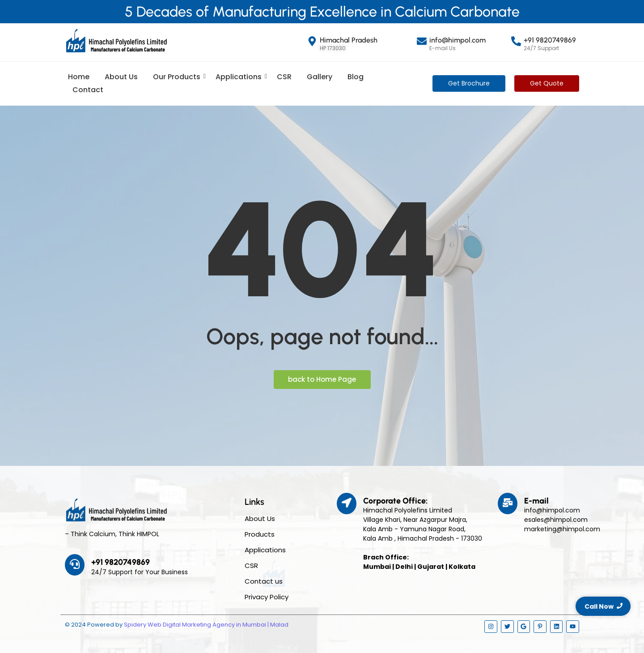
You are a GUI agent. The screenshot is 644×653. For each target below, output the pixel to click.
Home (78, 77)
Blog (355, 77)
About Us (121, 77)
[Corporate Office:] (346, 503)
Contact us (264, 581)
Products (260, 534)
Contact (87, 90)
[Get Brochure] (468, 83)
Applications (240, 77)
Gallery (319, 77)
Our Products (178, 77)
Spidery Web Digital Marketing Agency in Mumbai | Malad (206, 624)
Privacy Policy (266, 597)
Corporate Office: (395, 501)
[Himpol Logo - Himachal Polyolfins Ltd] (116, 41)
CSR (284, 77)
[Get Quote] (546, 83)
